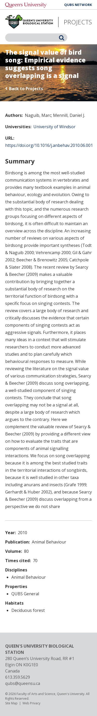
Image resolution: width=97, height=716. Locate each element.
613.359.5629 (17, 677)
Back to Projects (26, 88)
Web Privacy (31, 703)
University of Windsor (54, 127)
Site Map (11, 703)
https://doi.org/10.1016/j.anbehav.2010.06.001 (49, 145)
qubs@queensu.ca (22, 683)
